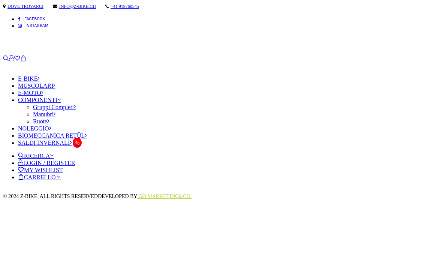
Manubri (44, 114)
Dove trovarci (25, 6)
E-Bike (28, 78)
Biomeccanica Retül (52, 135)
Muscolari (36, 85)
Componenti (39, 100)
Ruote (41, 121)
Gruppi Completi (54, 107)
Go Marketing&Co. (164, 196)
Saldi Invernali (45, 143)
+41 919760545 (125, 6)
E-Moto (30, 93)
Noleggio (34, 128)
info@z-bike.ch (77, 6)
